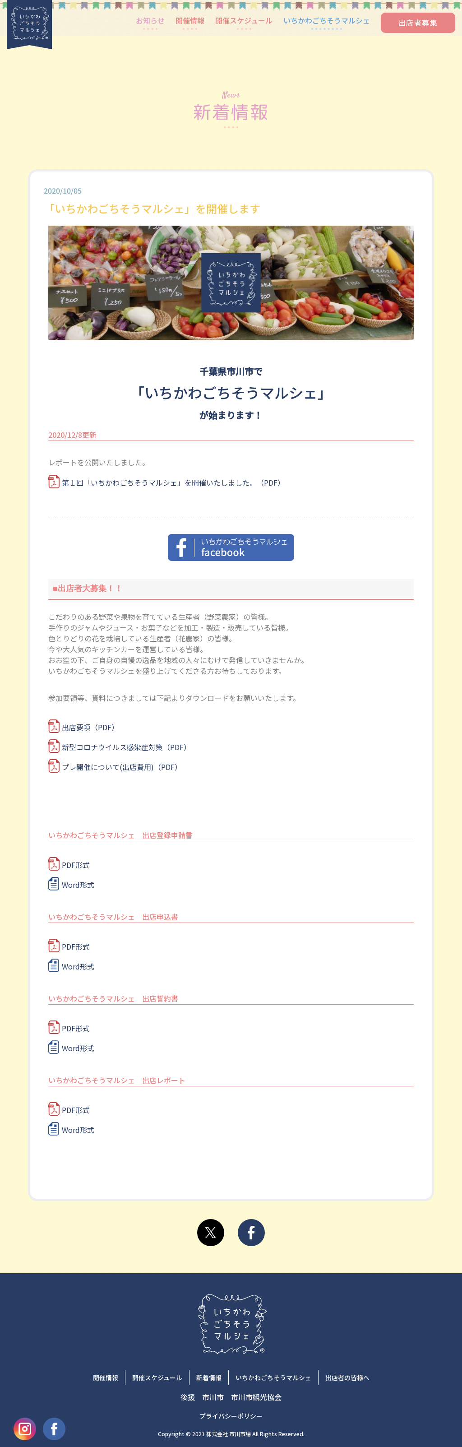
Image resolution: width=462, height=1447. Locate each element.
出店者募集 (418, 22)
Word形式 (78, 884)
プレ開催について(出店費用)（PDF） (122, 766)
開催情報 (190, 20)
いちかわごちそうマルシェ (326, 20)
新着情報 (209, 1377)
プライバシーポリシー (231, 1415)
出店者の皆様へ (347, 1377)
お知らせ (150, 20)
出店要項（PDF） (90, 727)
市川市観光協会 (256, 1396)
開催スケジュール (244, 20)
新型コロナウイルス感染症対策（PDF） (126, 747)
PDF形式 (76, 864)
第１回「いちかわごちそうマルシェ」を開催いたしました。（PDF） (173, 482)
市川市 (213, 1396)
